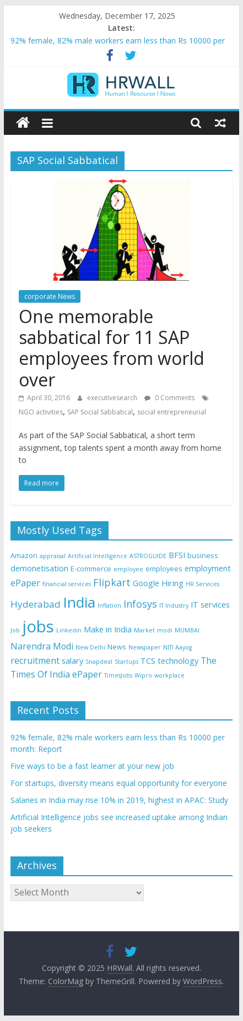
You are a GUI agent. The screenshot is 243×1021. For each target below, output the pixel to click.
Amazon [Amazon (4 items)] (23, 555)
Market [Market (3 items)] (144, 630)
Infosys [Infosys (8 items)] (140, 603)
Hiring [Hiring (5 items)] (172, 583)
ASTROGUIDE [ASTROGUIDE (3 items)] (147, 556)
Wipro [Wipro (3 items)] (143, 675)
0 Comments (169, 397)
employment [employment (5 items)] (208, 568)
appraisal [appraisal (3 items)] (53, 556)
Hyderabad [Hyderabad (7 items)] (35, 604)
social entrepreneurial (171, 412)
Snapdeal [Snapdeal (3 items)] (98, 661)
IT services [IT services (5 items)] (210, 604)
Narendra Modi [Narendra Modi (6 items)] (41, 646)
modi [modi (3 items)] (164, 630)
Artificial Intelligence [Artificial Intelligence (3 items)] (97, 556)
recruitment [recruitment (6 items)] (35, 660)
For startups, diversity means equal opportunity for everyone (118, 783)
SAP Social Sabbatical (100, 412)
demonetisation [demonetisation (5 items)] (39, 568)
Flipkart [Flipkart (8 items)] (112, 582)
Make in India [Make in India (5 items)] (108, 629)
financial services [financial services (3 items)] (66, 584)
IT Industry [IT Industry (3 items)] (173, 605)
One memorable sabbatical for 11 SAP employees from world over (111, 347)
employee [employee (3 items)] (128, 569)
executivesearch (113, 397)
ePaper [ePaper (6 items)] (25, 583)
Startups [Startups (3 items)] (126, 661)
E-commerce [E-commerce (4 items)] (91, 569)
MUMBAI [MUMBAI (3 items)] (187, 630)
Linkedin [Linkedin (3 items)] (69, 630)
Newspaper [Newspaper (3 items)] (144, 647)
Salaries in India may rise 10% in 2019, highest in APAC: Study (119, 800)
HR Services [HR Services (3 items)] (202, 584)
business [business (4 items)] (202, 555)
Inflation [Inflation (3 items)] (109, 605)
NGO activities (41, 412)
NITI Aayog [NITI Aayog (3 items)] (177, 647)
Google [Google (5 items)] (146, 583)
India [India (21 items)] (79, 602)
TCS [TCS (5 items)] (148, 661)
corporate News (49, 296)
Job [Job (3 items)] (15, 630)
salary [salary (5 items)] (72, 661)
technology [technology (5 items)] (178, 661)
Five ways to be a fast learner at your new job (92, 766)
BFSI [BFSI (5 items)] (177, 555)
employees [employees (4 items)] (163, 569)
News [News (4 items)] (116, 647)
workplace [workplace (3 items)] (169, 675)
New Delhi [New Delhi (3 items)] (90, 647)
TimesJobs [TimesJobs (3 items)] (118, 675)
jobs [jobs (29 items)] (38, 626)
